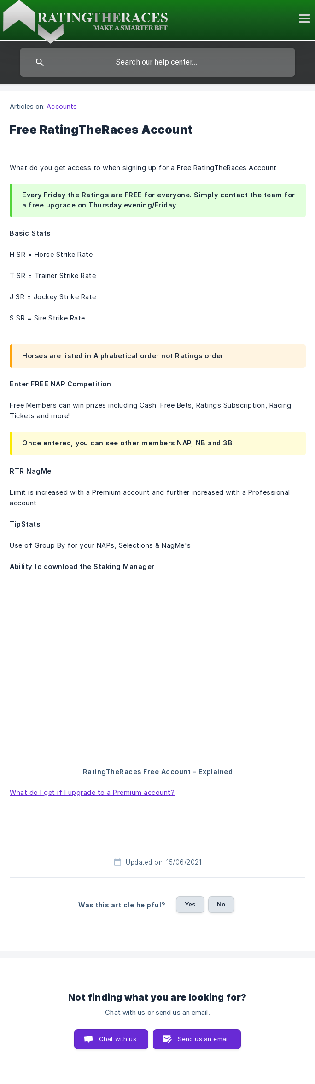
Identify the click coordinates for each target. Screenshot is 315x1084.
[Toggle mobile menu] (305, 18)
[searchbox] (157, 62)
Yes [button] (190, 904)
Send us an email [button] (203, 1039)
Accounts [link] (62, 106)
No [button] (221, 904)
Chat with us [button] (117, 1039)
